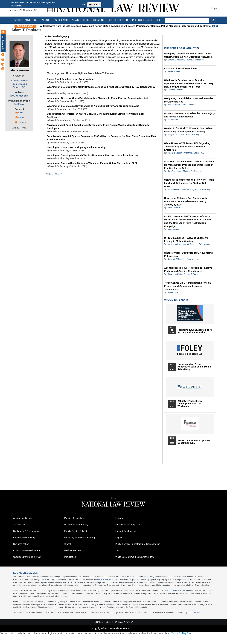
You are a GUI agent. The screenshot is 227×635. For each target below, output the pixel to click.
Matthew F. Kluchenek (192, 171)
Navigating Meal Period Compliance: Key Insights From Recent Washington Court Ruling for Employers (98, 127)
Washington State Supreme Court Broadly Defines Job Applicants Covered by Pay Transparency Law (101, 88)
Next (217, 26)
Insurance (120, 518)
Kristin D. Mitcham (175, 90)
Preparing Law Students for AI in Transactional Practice (195, 331)
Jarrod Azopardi (188, 105)
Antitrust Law (19, 524)
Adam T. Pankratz (19, 70)
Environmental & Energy (76, 524)
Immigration (70, 557)
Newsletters (80, 20)
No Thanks (94, 4)
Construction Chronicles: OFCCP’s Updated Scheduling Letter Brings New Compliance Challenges (96, 115)
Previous (213, 26)
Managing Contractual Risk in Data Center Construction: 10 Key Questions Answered (188, 55)
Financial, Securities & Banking (79, 537)
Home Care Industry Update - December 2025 (194, 441)
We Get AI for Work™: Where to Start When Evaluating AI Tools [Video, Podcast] (188, 130)
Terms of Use (132, 577)
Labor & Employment (125, 531)
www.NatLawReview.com (106, 579)
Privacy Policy (148, 577)
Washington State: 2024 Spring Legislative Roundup (76, 147)
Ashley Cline (172, 292)
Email (20, 112)
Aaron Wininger (173, 229)
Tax (117, 550)
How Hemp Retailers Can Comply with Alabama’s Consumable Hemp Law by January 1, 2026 (185, 201)
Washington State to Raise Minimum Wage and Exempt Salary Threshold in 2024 (92, 163)
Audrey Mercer (193, 259)
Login (214, 8)
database (45, 579)
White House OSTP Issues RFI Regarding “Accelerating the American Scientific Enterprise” (187, 146)
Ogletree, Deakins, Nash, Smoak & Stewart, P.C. (19, 83)
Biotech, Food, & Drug (24, 537)
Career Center (118, 20)
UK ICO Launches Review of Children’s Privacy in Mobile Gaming (186, 239)
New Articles (3, 43)
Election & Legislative (74, 518)
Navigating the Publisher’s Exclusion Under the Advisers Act (188, 100)
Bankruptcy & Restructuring (26, 531)
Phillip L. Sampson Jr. (195, 60)
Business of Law (21, 544)
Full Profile (19, 104)
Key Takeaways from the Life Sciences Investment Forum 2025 (73, 26)
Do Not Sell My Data (182, 633)
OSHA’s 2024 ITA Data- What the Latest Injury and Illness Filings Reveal (189, 115)
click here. (196, 613)
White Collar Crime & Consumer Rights (134, 557)
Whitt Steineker (173, 208)
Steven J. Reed (173, 71)
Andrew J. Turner (191, 274)
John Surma (172, 120)
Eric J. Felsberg (192, 135)
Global (67, 544)
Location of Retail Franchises (180, 68)
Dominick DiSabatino (176, 259)
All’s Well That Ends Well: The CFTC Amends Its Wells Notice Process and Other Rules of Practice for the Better (189, 164)
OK (83, 4)
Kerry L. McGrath (174, 274)
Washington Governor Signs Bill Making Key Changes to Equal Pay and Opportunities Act (97, 98)
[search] (187, 20)
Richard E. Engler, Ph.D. (194, 153)
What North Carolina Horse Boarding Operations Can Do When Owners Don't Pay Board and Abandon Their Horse (188, 83)
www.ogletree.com (19, 95)
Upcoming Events (176, 299)
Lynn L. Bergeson (174, 153)
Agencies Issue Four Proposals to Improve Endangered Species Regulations (188, 269)
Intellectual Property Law (127, 524)
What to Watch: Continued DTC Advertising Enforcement (188, 254)
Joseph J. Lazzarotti (175, 135)
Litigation (119, 537)
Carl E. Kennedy (174, 171)
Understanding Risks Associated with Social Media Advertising (194, 366)
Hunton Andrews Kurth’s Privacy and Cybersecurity (188, 189)
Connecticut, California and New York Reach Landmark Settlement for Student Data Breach (189, 183)
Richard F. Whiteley (175, 60)
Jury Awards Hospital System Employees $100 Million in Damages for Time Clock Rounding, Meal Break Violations (101, 138)
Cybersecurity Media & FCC (27, 557)
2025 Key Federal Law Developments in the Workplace (190, 403)
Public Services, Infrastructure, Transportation (137, 544)
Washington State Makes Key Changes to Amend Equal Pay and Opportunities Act (93, 106)
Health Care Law (72, 550)
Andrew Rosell (173, 105)
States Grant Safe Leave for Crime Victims (70, 79)
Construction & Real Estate (26, 550)
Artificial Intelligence (23, 518)
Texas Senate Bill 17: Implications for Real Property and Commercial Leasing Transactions (187, 286)
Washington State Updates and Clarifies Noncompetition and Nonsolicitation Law (92, 155)
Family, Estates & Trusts (76, 531)
